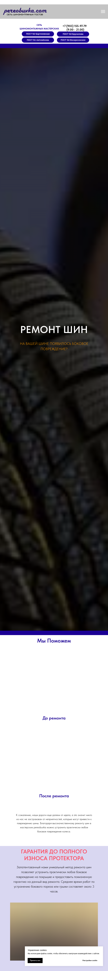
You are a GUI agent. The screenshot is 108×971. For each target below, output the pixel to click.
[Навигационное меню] (103, 11)
